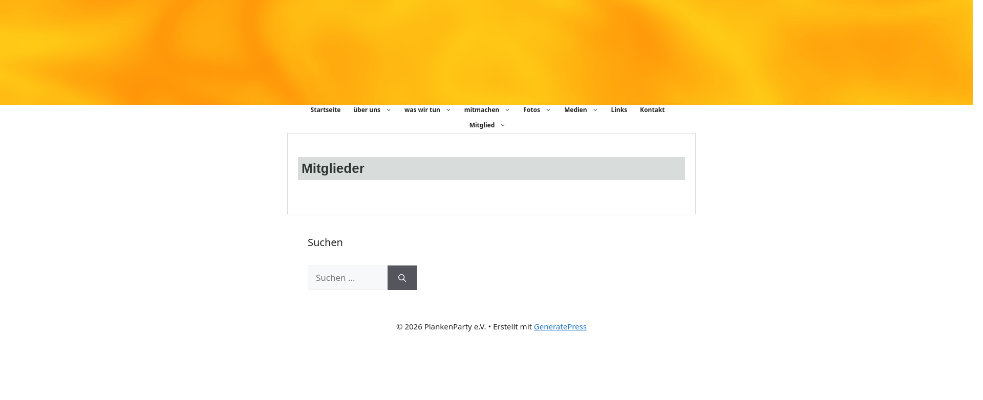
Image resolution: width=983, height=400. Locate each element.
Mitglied (493, 125)
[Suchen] (402, 277)
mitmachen (492, 110)
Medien (586, 110)
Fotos (542, 110)
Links (619, 109)
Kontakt (652, 109)
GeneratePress (560, 326)
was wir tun (433, 110)
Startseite (326, 109)
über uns (377, 110)
